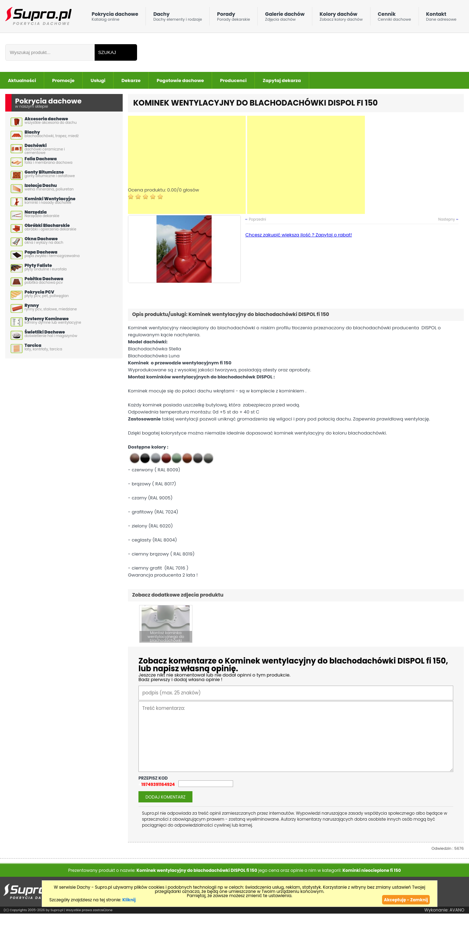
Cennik (394, 18)
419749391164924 (156, 784)
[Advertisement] (187, 165)
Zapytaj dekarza (282, 80)
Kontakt (441, 18)
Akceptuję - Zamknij (406, 899)
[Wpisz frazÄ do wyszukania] (50, 52)
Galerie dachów (285, 18)
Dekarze (131, 80)
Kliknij (129, 899)
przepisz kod (153, 778)
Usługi (98, 80)
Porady (233, 18)
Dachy (177, 18)
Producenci (233, 80)
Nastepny (446, 219)
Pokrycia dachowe (115, 18)
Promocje (63, 80)
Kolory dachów (341, 18)
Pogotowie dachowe (180, 80)
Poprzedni (257, 219)
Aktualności (22, 80)
